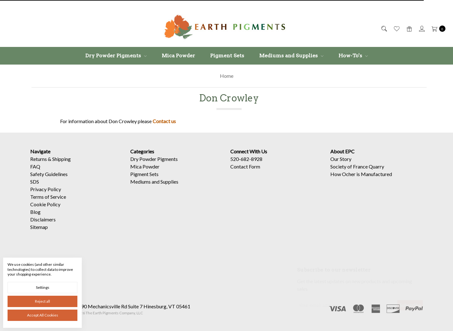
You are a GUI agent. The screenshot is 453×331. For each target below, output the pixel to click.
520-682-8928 (246, 159)
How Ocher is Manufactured (361, 174)
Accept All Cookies (42, 315)
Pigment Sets (227, 56)
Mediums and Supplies (291, 56)
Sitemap (39, 227)
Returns (38, 159)
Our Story (340, 159)
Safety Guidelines (49, 174)
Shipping (61, 159)
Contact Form (245, 166)
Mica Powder (178, 56)
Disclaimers (43, 219)
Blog (35, 212)
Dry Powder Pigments (116, 56)
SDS (34, 182)
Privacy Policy (45, 189)
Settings (42, 287)
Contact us (164, 121)
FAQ (35, 166)
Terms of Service (48, 197)
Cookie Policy (45, 204)
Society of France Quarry (357, 166)
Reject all (42, 301)
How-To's (353, 56)
